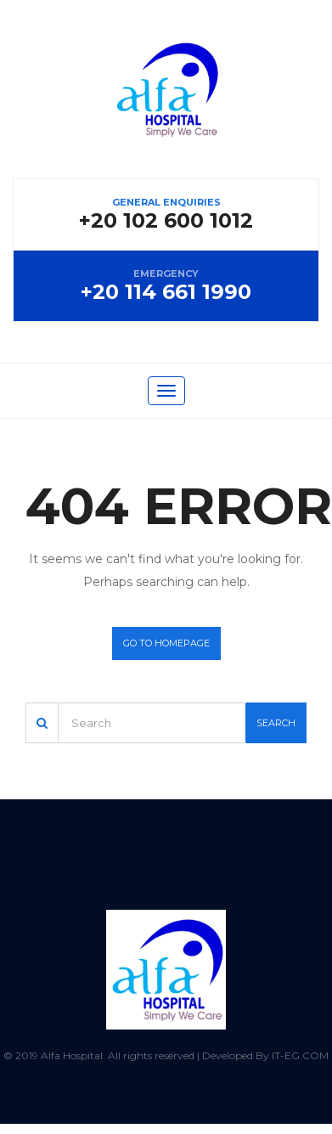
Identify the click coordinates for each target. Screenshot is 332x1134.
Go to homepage (166, 643)
